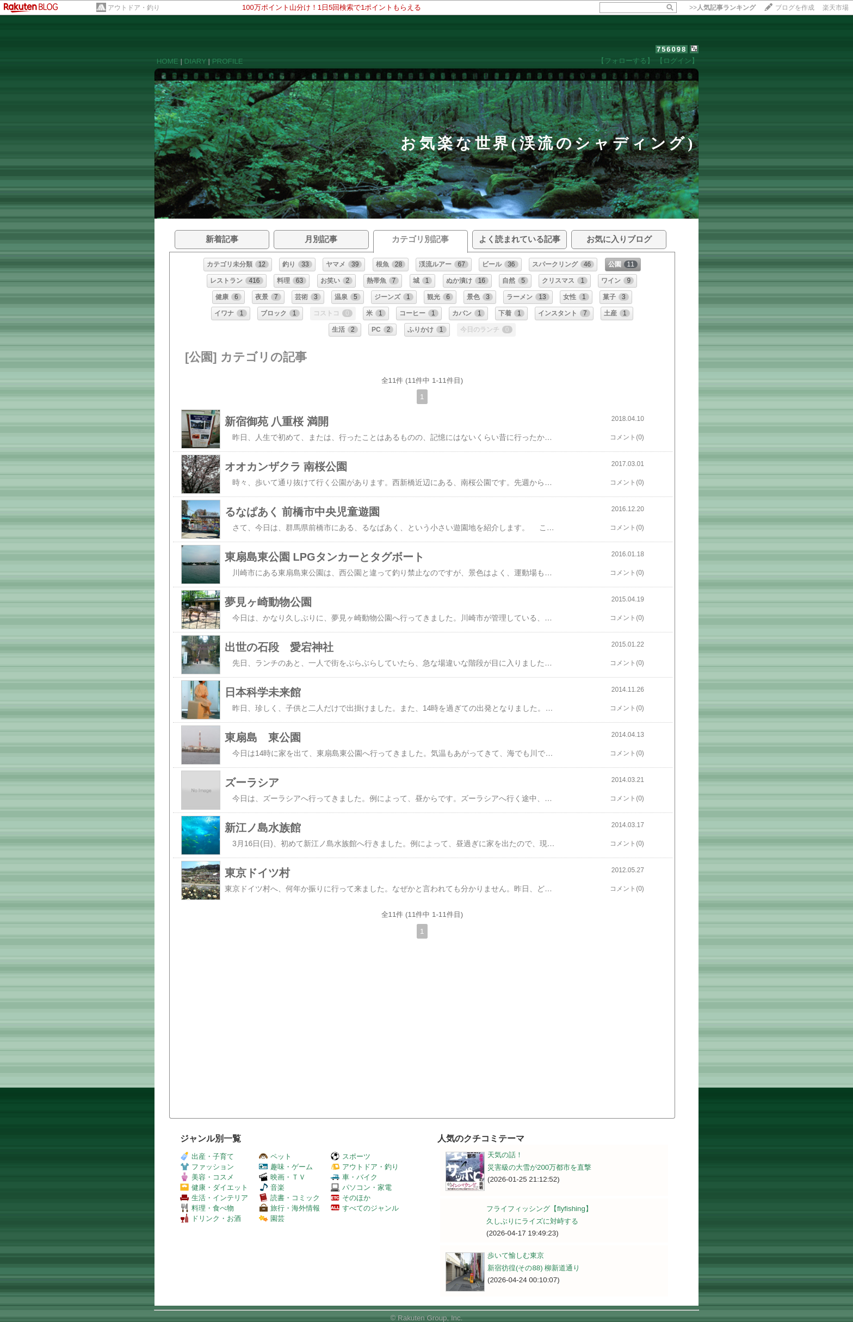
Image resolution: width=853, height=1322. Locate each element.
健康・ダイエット (214, 1187)
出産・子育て (207, 1156)
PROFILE (227, 61)
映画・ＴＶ (282, 1177)
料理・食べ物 (207, 1208)
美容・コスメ (207, 1177)
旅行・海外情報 (289, 1208)
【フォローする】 (625, 61)
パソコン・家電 (361, 1187)
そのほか (350, 1198)
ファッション (207, 1167)
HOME (167, 61)
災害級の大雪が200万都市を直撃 (539, 1167)
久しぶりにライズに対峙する (532, 1221)
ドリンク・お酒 (210, 1218)
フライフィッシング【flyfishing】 (539, 1209)
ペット (275, 1156)
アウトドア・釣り (134, 7)
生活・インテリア (214, 1198)
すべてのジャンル (365, 1208)
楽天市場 (836, 7)
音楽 (272, 1187)
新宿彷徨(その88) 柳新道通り (533, 1268)
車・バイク (354, 1177)
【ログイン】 (677, 61)
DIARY (195, 61)
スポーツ (350, 1156)
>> (722, 7)
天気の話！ (505, 1155)
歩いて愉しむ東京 (515, 1255)
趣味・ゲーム (286, 1167)
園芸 (272, 1218)
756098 (672, 49)
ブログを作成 (794, 7)
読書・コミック (289, 1198)
